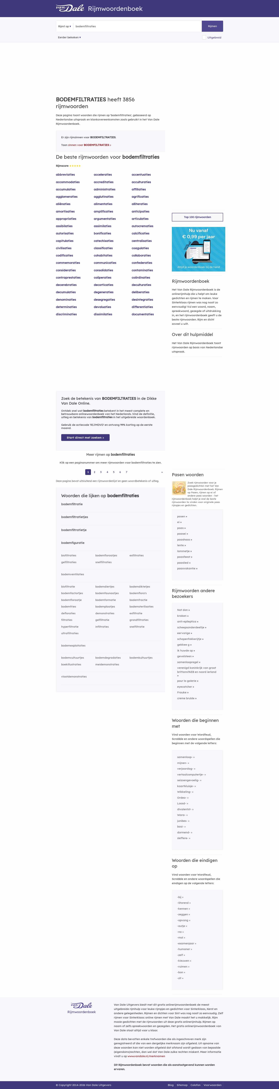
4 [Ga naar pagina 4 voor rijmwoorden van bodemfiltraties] (107, 472)
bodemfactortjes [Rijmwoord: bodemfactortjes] (72, 593)
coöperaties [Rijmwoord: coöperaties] (102, 277)
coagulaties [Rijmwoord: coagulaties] (140, 248)
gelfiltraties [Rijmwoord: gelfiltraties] (68, 562)
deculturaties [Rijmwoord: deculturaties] (141, 285)
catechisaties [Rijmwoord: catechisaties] (103, 241)
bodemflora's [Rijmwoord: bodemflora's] (138, 593)
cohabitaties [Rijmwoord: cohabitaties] (103, 255)
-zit (179, 978)
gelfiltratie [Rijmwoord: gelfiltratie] (102, 620)
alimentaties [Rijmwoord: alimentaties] (103, 204)
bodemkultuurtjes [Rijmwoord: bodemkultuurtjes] (141, 657)
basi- (180, 826)
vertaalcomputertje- (190, 774)
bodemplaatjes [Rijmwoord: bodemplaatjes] (105, 606)
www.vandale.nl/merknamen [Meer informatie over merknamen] (146, 1056)
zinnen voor (88, 145)
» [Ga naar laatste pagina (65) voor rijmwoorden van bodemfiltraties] (162, 472)
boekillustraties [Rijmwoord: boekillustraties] (71, 664)
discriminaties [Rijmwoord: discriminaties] (66, 314)
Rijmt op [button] (63, 26)
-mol (180, 937)
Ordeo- (181, 797)
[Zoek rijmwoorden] (92, 26)
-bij (179, 897)
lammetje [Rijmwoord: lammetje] (183, 551)
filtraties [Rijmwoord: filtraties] (66, 620)
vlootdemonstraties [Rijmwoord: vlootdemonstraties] (74, 676)
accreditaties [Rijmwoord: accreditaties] (103, 182)
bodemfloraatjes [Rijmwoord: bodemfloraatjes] (106, 555)
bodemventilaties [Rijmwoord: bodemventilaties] (72, 574)
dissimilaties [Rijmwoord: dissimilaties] (103, 314)
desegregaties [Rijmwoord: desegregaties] (104, 299)
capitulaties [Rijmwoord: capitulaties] (64, 241)
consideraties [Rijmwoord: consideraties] (66, 270)
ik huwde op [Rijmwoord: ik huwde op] (185, 650)
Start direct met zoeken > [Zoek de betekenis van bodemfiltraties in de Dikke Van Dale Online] (85, 437)
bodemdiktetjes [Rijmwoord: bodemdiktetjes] (140, 586)
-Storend (183, 902)
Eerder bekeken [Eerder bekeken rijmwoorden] (68, 37)
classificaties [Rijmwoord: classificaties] (103, 248)
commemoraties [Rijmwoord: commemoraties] (68, 263)
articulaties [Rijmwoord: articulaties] (140, 219)
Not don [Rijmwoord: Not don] (182, 610)
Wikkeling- (184, 791)
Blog (171, 1085)
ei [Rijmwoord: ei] (178, 522)
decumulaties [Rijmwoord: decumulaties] (66, 292)
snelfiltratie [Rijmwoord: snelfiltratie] (137, 626)
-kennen (182, 908)
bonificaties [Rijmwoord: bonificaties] (102, 233)
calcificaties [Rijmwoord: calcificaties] (140, 233)
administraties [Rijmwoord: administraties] (104, 189)
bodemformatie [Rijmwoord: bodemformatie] (105, 600)
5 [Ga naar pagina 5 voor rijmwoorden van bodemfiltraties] (114, 472)
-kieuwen (183, 960)
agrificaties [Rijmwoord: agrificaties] (140, 196)
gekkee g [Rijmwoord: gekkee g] (183, 644)
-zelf (180, 955)
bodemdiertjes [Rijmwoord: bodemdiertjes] (104, 586)
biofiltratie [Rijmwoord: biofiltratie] (68, 586)
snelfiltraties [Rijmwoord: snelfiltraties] (103, 562)
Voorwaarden (213, 1085)
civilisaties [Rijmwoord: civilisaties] (63, 248)
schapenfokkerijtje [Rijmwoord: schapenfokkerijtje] (189, 639)
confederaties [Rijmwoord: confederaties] (142, 263)
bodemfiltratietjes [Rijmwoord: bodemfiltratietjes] (74, 517)
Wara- (181, 815)
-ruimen (182, 966)
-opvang (182, 920)
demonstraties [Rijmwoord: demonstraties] (104, 613)
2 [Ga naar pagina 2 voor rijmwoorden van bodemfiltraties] (94, 472)
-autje (181, 926)
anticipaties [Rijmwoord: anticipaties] (140, 211)
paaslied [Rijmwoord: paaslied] (182, 562)
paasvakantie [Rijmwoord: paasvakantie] (186, 568)
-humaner (183, 949)
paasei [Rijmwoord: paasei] (181, 533)
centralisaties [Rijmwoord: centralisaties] (142, 241)
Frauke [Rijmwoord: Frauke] (181, 692)
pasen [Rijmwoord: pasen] (181, 516)
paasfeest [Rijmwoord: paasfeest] (183, 556)
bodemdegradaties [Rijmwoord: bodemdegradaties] (108, 657)
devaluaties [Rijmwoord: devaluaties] (102, 307)
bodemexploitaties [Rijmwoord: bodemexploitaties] (73, 645)
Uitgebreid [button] (214, 37)
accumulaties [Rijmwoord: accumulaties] (65, 189)
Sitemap (182, 1085)
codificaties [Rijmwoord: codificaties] (64, 255)
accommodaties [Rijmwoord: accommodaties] (68, 182)
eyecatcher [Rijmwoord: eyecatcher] (184, 686)
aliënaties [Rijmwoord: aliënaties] (63, 204)
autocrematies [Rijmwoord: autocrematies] (142, 226)
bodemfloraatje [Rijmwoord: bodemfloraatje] (71, 600)
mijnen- (182, 763)
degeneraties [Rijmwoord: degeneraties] (103, 292)
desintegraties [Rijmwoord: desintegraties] (142, 299)
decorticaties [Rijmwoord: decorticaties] (103, 285)
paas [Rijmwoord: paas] (180, 528)
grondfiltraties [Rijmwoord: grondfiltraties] (139, 620)
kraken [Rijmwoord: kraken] (181, 615)
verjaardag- (185, 768)
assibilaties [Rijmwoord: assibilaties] (64, 226)
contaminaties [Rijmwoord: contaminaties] (142, 270)
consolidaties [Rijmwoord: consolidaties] (103, 270)
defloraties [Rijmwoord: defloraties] (68, 613)
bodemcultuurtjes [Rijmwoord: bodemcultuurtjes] (72, 657)
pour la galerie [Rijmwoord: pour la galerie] (186, 680)
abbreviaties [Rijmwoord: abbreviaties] (65, 174)
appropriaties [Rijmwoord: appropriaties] (66, 219)
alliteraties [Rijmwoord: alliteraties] (140, 204)
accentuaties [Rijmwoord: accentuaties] (141, 174)
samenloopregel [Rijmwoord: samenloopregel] (187, 662)
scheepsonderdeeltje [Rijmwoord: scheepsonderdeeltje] (190, 627)
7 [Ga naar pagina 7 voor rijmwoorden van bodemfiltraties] (126, 472)
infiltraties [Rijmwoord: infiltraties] (102, 626)
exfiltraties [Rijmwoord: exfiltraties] (137, 555)
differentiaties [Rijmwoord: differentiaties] (142, 307)
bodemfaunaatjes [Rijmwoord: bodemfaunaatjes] (107, 593)
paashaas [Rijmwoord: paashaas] (183, 539)
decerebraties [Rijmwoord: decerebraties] (66, 285)
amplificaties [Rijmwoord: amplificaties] (103, 211)
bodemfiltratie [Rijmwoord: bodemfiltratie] (72, 504)
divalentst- (184, 809)
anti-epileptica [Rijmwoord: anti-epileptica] (186, 621)
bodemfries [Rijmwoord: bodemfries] (68, 606)
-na (179, 931)
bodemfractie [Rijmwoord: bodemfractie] (138, 600)
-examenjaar (185, 943)
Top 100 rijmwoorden (197, 217)
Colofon (196, 1085)
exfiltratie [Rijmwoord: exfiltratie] (136, 613)
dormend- (183, 832)
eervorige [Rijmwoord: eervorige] (183, 633)
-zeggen (182, 914)
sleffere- (182, 838)
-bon (180, 972)
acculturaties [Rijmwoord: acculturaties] (141, 182)
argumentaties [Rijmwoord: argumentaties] (105, 219)
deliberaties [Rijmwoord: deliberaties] (140, 292)
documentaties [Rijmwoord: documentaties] (143, 314)
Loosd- (181, 803)
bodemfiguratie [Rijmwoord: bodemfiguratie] (72, 543)
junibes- (182, 820)
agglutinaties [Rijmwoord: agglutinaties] (103, 196)
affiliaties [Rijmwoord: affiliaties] (139, 189)
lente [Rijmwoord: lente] (180, 545)
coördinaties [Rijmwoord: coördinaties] (141, 277)
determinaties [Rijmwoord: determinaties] (66, 307)
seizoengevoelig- (188, 780)
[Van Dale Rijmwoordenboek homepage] (72, 8)
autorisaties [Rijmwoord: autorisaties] (64, 233)
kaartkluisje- (185, 786)
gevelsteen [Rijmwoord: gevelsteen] (184, 656)
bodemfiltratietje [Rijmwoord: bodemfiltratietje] (73, 530)
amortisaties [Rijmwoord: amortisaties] (65, 211)
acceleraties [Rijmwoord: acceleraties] (103, 174)
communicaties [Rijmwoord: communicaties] (105, 263)
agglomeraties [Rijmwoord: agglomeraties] (66, 196)
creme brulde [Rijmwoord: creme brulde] (185, 698)
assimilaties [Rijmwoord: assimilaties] (102, 226)
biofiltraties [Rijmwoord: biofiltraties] (68, 555)
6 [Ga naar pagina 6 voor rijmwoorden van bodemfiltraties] (120, 472)
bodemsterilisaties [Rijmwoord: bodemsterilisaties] (141, 606)
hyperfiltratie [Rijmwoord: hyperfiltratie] (69, 626)
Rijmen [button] (212, 26)
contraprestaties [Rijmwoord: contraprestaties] (68, 277)
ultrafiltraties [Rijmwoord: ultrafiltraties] (69, 633)
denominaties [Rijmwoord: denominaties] (66, 299)
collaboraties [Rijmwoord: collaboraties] (141, 255)
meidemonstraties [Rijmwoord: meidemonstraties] (107, 664)
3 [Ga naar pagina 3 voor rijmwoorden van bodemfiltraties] (101, 472)
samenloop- (185, 757)
